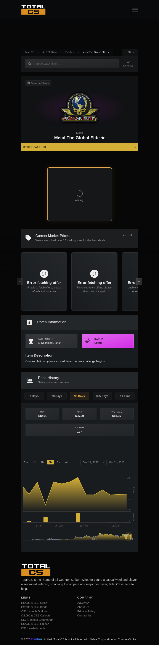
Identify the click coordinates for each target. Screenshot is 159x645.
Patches (70, 52)
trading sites (74, 240)
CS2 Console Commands (37, 619)
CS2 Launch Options (34, 611)
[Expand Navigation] (127, 63)
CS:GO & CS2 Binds (34, 607)
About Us (83, 607)
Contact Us (84, 615)
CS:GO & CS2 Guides (35, 624)
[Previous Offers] (124, 235)
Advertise (83, 603)
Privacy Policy (86, 611)
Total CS (29, 52)
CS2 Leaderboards (33, 628)
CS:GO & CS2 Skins (34, 603)
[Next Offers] (130, 235)
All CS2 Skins (49, 52)
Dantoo (36, 639)
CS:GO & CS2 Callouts (36, 615)
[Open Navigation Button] (135, 9)
